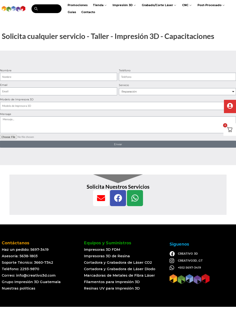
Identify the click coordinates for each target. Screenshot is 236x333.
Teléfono (125, 70)
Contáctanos (15, 242)
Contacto (88, 12)
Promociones (78, 5)
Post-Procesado (211, 5)
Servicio (124, 85)
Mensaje (5, 114)
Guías (72, 12)
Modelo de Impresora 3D (17, 99)
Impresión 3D (125, 5)
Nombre (6, 70)
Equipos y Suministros (107, 242)
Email (3, 85)
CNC (187, 5)
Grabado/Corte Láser (159, 5)
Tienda (100, 5)
